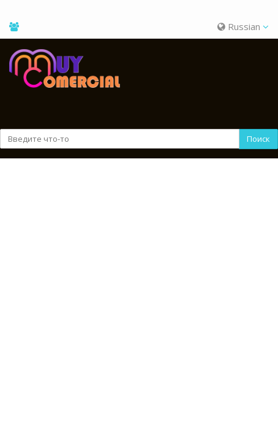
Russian (243, 26)
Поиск (258, 138)
